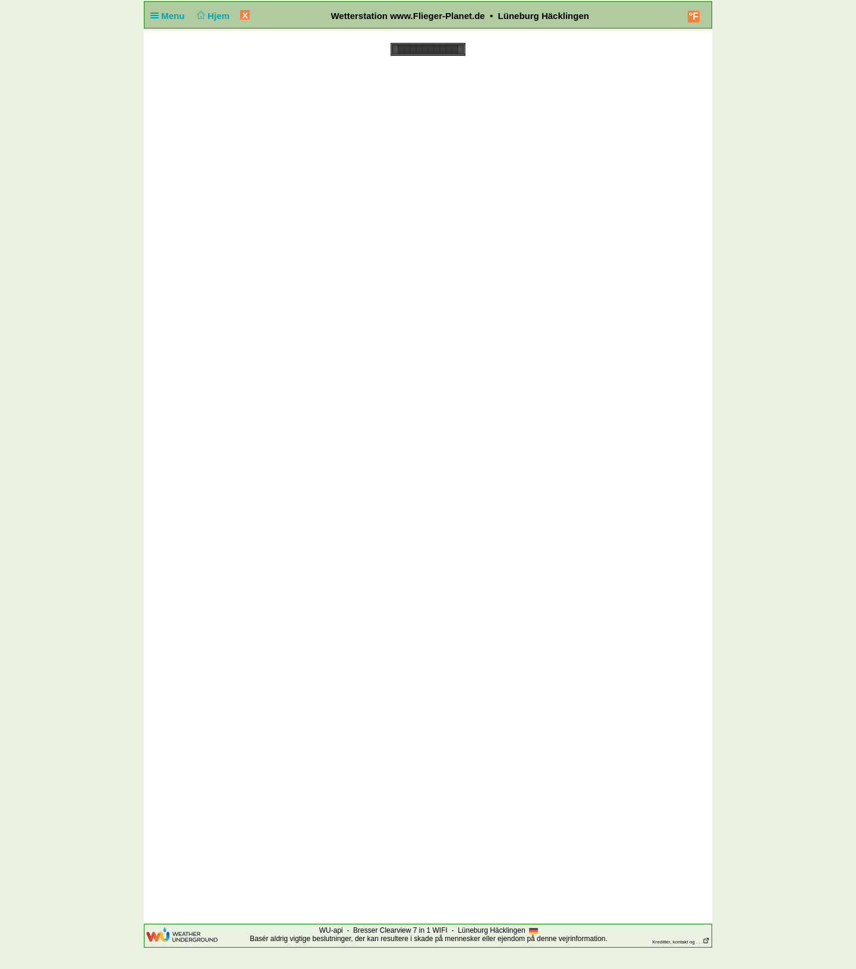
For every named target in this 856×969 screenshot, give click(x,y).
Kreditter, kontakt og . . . (681, 942)
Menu (170, 16)
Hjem (212, 16)
